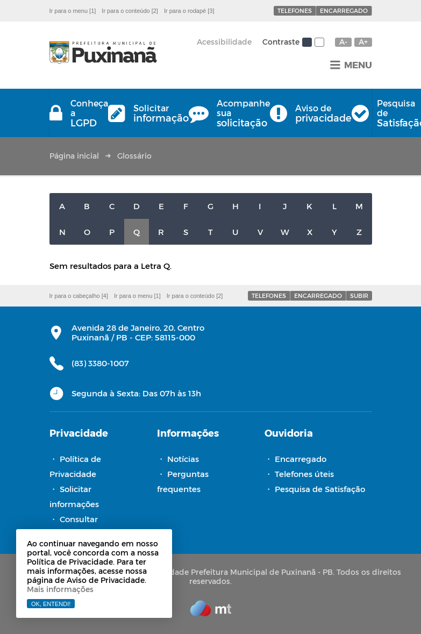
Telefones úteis (304, 474)
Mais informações (60, 589)
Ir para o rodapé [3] (189, 11)
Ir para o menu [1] (72, 11)
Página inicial (74, 155)
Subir (359, 295)
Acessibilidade (224, 41)
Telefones (294, 10)
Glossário (134, 155)
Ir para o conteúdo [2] (130, 11)
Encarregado (344, 10)
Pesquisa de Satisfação (320, 489)
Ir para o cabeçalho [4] (78, 296)
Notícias (183, 459)
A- (343, 42)
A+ (363, 42)
